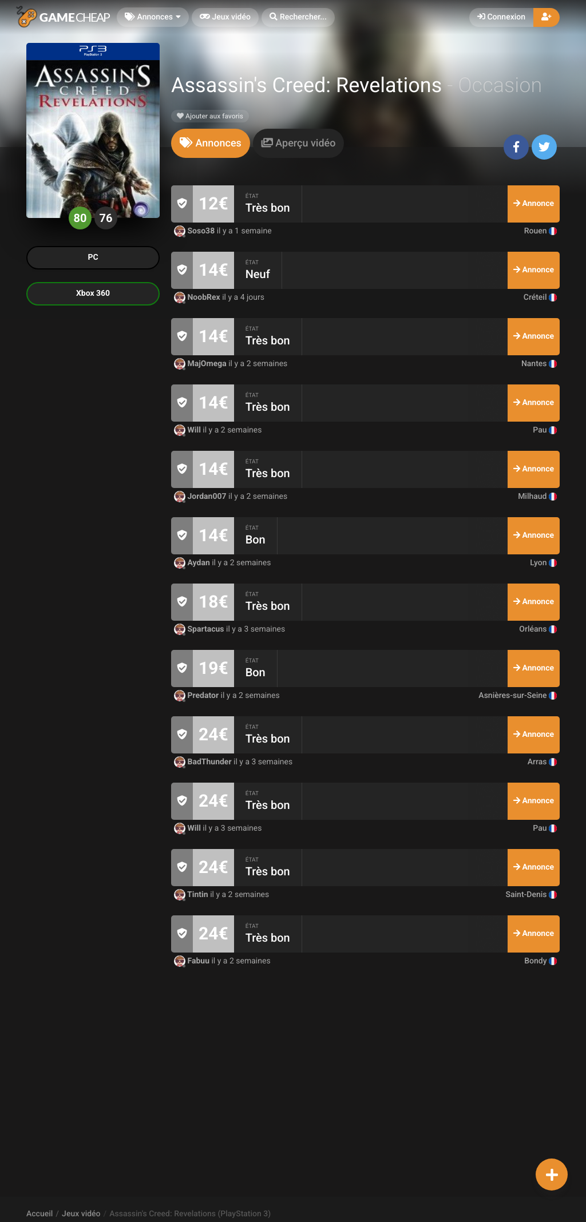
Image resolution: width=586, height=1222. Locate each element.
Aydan (193, 563)
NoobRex (198, 297)
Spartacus (200, 629)
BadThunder (203, 762)
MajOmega (201, 363)
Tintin (192, 894)
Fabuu (192, 961)
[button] (298, 17)
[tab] (210, 143)
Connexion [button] (501, 17)
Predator (197, 695)
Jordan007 (201, 496)
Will (188, 430)
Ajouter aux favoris (210, 116)
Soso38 (195, 231)
